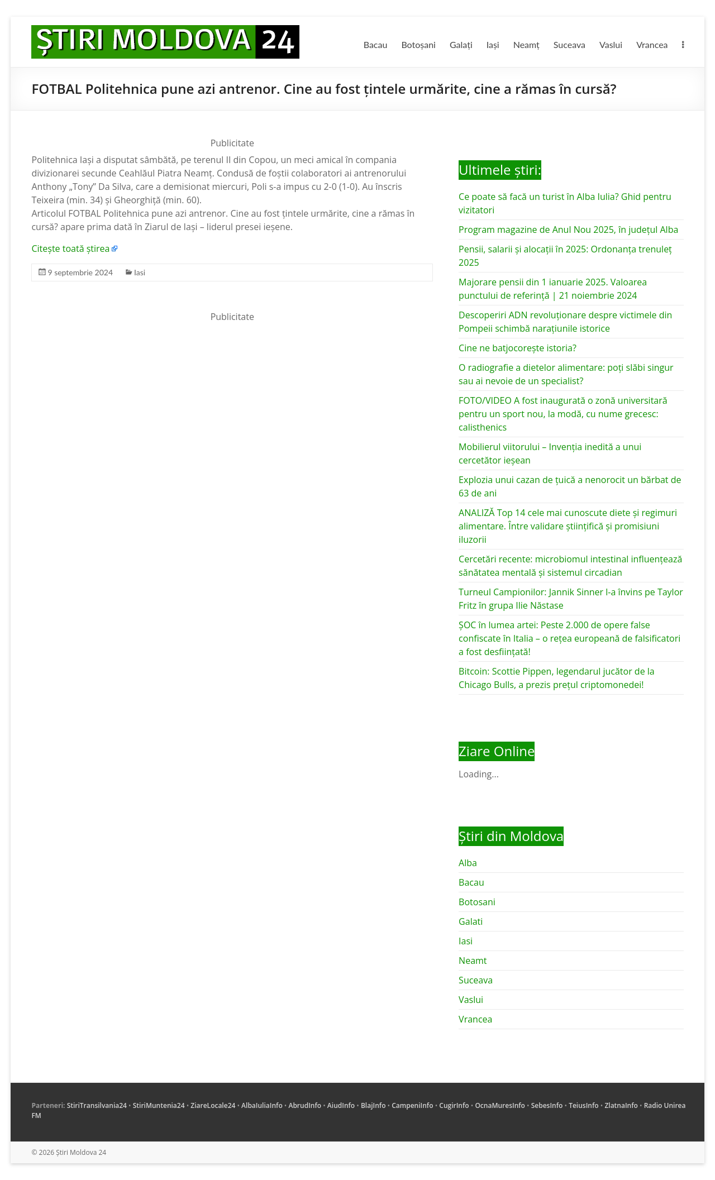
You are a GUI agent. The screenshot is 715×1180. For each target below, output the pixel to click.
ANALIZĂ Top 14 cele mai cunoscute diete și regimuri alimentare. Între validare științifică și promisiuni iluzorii (568, 526)
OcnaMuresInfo (500, 1105)
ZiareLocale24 (212, 1105)
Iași (493, 44)
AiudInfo (341, 1105)
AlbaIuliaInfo (262, 1105)
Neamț (526, 44)
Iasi (139, 272)
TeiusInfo (583, 1105)
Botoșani (418, 44)
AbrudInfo (304, 1105)
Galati (471, 921)
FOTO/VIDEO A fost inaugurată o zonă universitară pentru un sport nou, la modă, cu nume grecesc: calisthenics (563, 413)
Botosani (477, 902)
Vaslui (610, 44)
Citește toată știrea (70, 248)
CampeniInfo (412, 1105)
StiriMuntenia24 (159, 1105)
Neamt (473, 960)
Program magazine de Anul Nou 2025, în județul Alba (568, 229)
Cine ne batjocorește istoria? (517, 348)
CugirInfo (454, 1105)
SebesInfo (547, 1105)
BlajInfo (373, 1105)
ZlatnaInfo (621, 1105)
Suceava (569, 44)
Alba (468, 863)
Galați (461, 44)
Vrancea (652, 44)
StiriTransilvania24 (97, 1105)
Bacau (376, 44)
